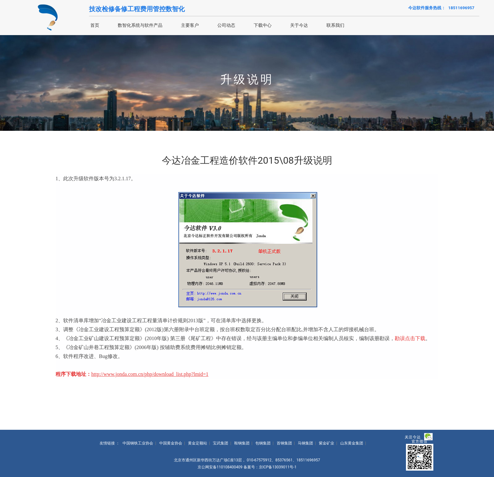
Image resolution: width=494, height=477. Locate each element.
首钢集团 (284, 443)
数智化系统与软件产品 (140, 25)
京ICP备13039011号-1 (278, 467)
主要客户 (190, 25)
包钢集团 (263, 443)
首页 (94, 25)
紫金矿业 (326, 443)
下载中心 (263, 25)
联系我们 (335, 25)
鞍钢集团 (242, 443)
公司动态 (226, 25)
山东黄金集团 (351, 443)
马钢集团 (305, 443)
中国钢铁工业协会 (138, 443)
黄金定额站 (197, 443)
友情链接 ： (110, 443)
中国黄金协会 (170, 443)
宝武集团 (220, 443)
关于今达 (299, 25)
